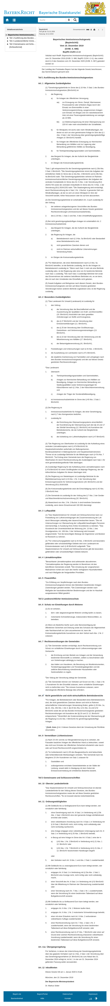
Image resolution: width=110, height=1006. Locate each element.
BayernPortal (42, 994)
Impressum (93, 994)
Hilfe (42, 998)
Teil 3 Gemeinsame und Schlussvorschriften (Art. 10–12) (32, 44)
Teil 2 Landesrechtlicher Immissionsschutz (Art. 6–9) (30, 41)
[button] (6, 35)
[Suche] (52, 20)
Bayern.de (17, 994)
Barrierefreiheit (17, 998)
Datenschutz (68, 994)
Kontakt (68, 998)
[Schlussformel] (15, 47)
